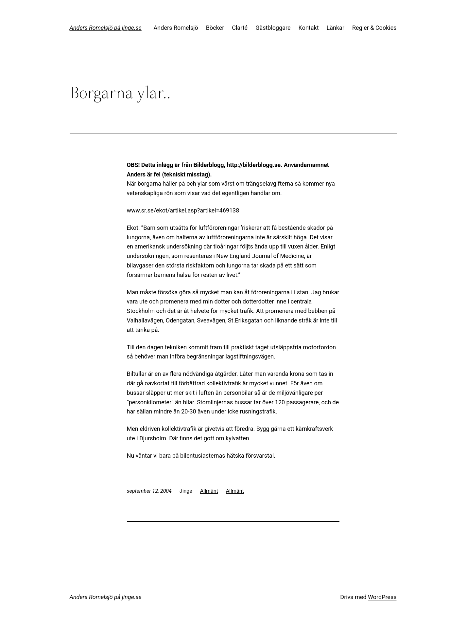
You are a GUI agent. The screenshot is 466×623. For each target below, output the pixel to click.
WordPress (382, 597)
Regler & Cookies (374, 27)
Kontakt (309, 27)
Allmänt (209, 491)
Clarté (240, 27)
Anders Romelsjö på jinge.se (106, 27)
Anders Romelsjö (176, 27)
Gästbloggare (272, 27)
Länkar (335, 27)
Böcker (215, 27)
